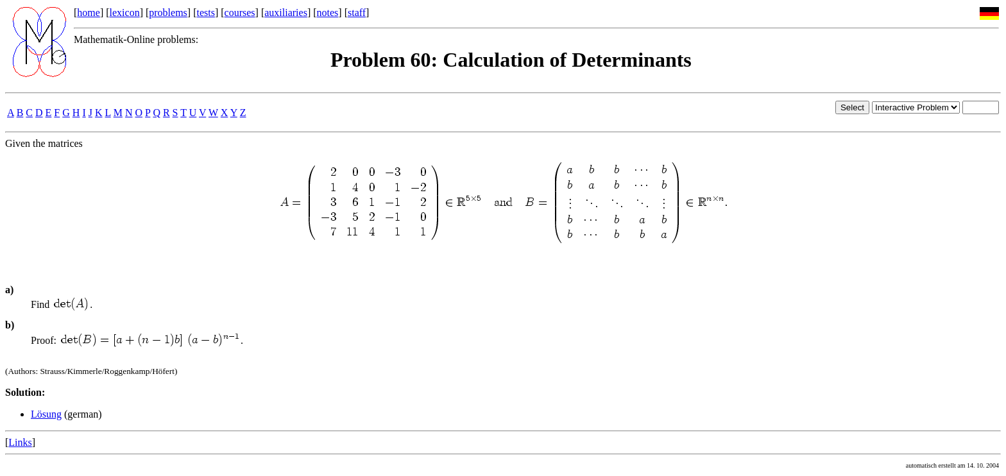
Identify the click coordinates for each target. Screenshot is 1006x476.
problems (168, 12)
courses (240, 12)
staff (357, 12)
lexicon (125, 12)
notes (328, 12)
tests (205, 12)
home (88, 12)
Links (19, 442)
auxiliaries (285, 12)
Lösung (46, 414)
